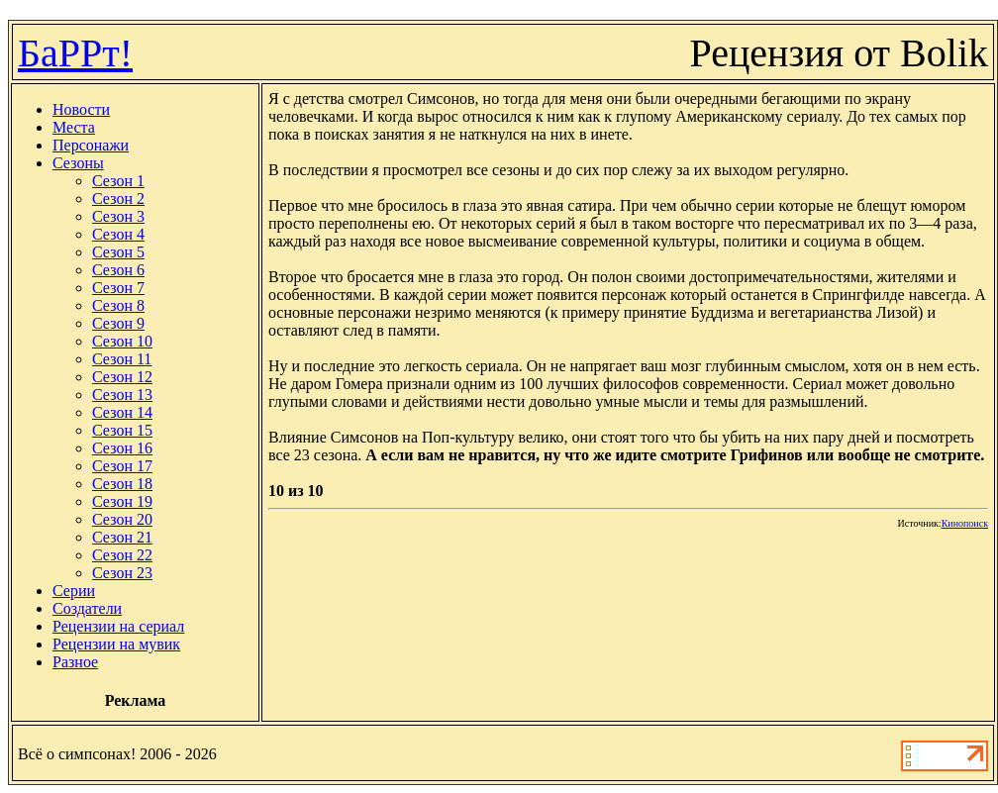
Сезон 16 (122, 448)
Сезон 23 (122, 572)
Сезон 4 (118, 234)
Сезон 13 (122, 394)
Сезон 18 (122, 483)
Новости (81, 109)
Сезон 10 (122, 341)
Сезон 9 (118, 323)
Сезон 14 (122, 412)
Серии (73, 590)
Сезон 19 (122, 501)
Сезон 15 (122, 430)
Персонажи (90, 145)
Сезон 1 (118, 180)
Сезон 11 (121, 358)
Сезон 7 (118, 287)
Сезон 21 (122, 537)
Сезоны (78, 162)
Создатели (87, 608)
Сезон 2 (118, 198)
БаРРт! (75, 53)
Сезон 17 (122, 465)
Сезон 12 (122, 376)
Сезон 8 (118, 305)
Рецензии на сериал (118, 626)
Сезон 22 (122, 554)
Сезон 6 (118, 269)
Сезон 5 (118, 252)
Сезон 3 (118, 216)
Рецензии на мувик (116, 644)
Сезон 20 (122, 519)
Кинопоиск (965, 523)
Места (73, 127)
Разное (75, 661)
